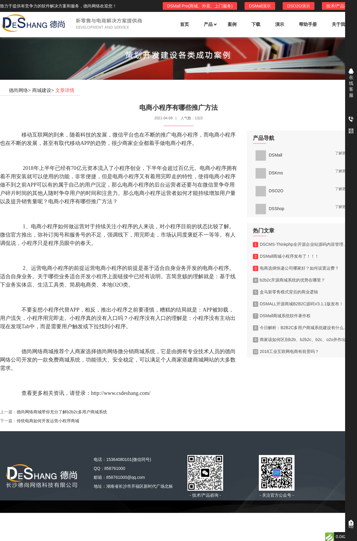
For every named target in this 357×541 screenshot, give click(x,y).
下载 (255, 24)
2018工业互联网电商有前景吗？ (286, 351)
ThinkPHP (144, 521)
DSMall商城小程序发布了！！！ (286, 256)
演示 (279, 24)
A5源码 (204, 521)
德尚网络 (18, 90)
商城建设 (41, 90)
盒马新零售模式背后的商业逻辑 (285, 292)
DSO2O (270, 190)
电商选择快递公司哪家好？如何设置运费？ (296, 268)
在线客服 (351, 86)
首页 (184, 24)
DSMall (269, 155)
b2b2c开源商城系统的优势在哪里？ (289, 280)
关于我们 (341, 24)
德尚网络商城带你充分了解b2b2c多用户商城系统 (62, 411)
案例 (232, 24)
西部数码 (233, 521)
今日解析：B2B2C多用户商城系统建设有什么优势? (302, 328)
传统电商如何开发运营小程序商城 (48, 420)
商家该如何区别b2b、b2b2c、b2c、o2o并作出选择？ (302, 340)
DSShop (270, 208)
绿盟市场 (175, 521)
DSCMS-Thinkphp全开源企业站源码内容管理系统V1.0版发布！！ (302, 244)
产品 (210, 24)
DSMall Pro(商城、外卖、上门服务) (200, 6)
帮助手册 (308, 24)
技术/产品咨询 (339, 6)
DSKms (269, 173)
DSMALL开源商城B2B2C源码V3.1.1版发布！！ (300, 304)
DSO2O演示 (298, 6)
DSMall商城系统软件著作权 (282, 316)
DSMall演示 (260, 6)
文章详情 (64, 90)
